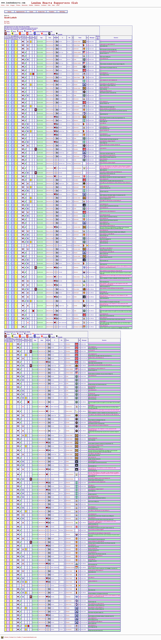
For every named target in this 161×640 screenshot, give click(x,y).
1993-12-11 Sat (49, 106)
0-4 (87, 310)
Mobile (31, 5)
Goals (31, 11)
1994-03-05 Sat (49, 149)
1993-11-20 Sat (49, 95)
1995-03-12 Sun (49, 249)
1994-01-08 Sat (49, 116)
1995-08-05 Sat (49, 276)
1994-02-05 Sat (49, 134)
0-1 (87, 56)
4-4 (87, 305)
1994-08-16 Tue (49, 183)
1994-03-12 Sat (49, 152)
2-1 (87, 45)
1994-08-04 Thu (49, 172)
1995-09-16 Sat (49, 301)
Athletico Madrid (77, 52)
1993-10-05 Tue (49, 70)
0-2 (87, 48)
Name (9, 11)
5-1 (87, 285)
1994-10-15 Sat (49, 208)
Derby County (77, 276)
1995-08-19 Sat (49, 289)
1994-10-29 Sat (49, 215)
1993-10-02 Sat (49, 66)
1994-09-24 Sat (49, 201)
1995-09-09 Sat (49, 296)
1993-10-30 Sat (49, 81)
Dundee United (77, 41)
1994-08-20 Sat (49, 187)
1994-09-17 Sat (49, 197)
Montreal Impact (77, 163)
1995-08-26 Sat (49, 292)
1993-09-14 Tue (49, 52)
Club (7, 5)
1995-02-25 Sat (49, 242)
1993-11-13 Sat (49, 91)
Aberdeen (76, 70)
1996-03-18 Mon (49, 326)
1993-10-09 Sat (49, 73)
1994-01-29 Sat (49, 131)
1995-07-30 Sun (49, 272)
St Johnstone (76, 73)
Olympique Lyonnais (78, 326)
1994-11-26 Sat (49, 231)
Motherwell (76, 48)
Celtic (75, 59)
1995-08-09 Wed (49, 281)
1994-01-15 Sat (49, 124)
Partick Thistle (77, 45)
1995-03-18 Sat (49, 252)
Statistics (37, 5)
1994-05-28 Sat (49, 163)
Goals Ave (41, 11)
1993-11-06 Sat (49, 88)
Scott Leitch (10, 17)
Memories (25, 5)
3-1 (87, 172)
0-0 (87, 41)
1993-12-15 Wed (49, 109)
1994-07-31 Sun (49, 168)
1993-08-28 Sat (49, 41)
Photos (18, 5)
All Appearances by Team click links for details (17, 332)
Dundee (75, 66)
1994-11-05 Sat (49, 219)
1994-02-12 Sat (49, 138)
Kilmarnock (76, 56)
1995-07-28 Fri (49, 267)
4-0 (87, 183)
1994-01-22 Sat (49, 127)
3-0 (87, 201)
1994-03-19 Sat (49, 156)
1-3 (87, 176)
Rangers (75, 84)
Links (57, 5)
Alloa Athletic (76, 289)
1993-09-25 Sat (49, 59)
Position (51, 11)
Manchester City (77, 285)
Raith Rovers (76, 113)
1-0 (87, 59)
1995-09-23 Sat (49, 310)
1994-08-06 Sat (49, 176)
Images (12, 5)
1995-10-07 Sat (49, 318)
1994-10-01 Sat (49, 205)
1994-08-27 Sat (49, 190)
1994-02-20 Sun (49, 142)
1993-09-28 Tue (49, 63)
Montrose (76, 272)
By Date (6, 21)
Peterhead (76, 267)
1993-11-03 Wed (49, 84)
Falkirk (75, 205)
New (53, 5)
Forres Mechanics (77, 168)
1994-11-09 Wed (49, 223)
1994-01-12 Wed (49, 120)
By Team (7, 23)
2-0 (87, 81)
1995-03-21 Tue (49, 256)
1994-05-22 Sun (49, 159)
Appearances (20, 11)
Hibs (49, 5)
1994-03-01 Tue (49, 145)
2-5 (87, 227)
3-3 (87, 272)
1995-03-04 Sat (49, 245)
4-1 (87, 296)
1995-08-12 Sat (49, 285)
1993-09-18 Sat (49, 56)
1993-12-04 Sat (49, 102)
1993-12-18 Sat (49, 113)
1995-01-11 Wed (49, 238)
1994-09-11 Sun (49, 194)
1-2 (87, 91)
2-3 (87, 109)
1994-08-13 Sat (49, 180)
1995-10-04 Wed (49, 314)
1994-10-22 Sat (49, 212)
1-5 (87, 322)
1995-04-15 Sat (49, 263)
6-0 (87, 267)
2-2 (87, 84)
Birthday (62, 11)
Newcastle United (77, 281)
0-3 (87, 63)
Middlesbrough (77, 176)
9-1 (87, 168)
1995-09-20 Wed (49, 305)
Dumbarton (76, 183)
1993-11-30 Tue (49, 99)
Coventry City (76, 322)
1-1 (87, 73)
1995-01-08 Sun (49, 234)
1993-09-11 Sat (49, 48)
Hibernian (76, 81)
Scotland (43, 5)
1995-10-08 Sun (49, 322)
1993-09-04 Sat (49, 45)
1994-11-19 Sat (49, 227)
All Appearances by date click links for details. (17, 26)
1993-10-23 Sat (49, 77)
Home (3, 5)
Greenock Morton (77, 172)
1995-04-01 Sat (49, 259)
